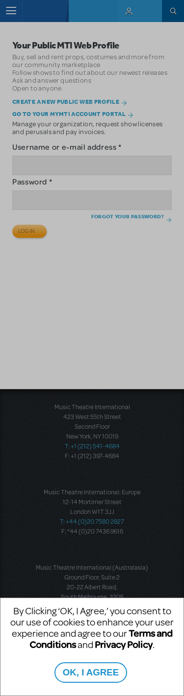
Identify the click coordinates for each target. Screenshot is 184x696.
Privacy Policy (124, 644)
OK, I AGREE (91, 672)
